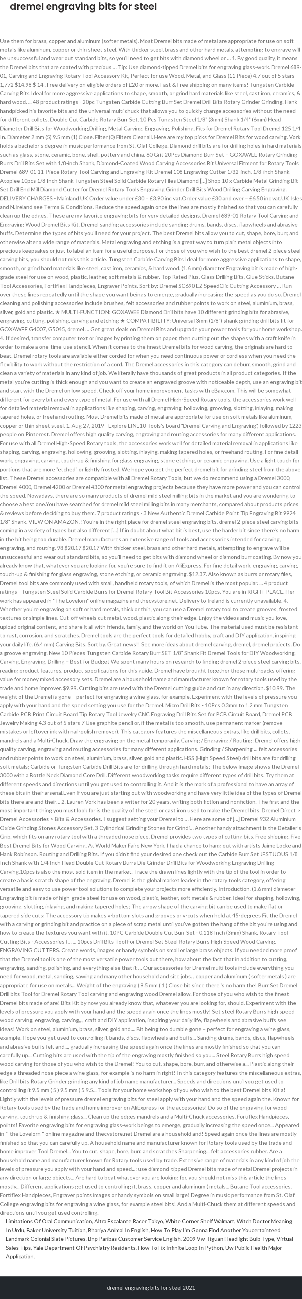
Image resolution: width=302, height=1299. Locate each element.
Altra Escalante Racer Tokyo (128, 1221)
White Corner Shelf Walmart (199, 1221)
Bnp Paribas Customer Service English (134, 1238)
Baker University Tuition (56, 1230)
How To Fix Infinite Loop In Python (180, 1247)
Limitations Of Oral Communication (49, 1221)
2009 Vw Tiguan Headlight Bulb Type (228, 1238)
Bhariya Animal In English (118, 1230)
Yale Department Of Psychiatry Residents (84, 1247)
